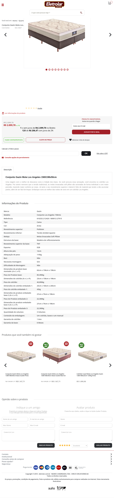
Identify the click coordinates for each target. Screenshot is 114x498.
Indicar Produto (46, 445)
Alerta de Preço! (45, 139)
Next (109, 34)
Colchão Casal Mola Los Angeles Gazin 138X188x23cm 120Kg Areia (90, 375)
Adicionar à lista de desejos (81, 140)
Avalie (40, 108)
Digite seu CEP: (57, 148)
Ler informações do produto (15, 113)
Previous (5, 34)
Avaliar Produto (103, 445)
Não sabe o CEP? (102, 153)
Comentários (28, 435)
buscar (81, 12)
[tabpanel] (57, 34)
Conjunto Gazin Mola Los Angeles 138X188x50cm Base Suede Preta (17, 375)
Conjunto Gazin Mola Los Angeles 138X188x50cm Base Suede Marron (53, 375)
